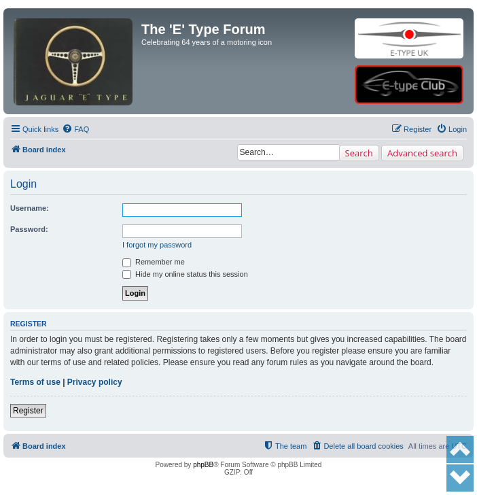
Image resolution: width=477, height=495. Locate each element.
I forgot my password (157, 245)
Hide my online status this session (185, 274)
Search (359, 153)
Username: (29, 208)
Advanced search (422, 153)
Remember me (153, 262)
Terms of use (35, 382)
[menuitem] (75, 129)
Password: (29, 229)
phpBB (203, 464)
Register (28, 410)
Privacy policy (94, 382)
